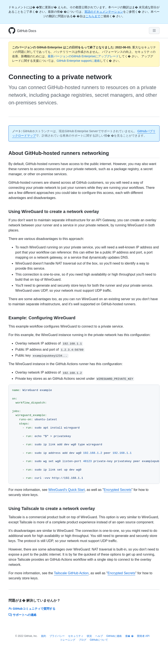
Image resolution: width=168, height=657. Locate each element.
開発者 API (143, 636)
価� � (129, 636)
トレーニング (67, 639)
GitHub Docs (26, 31)
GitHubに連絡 (114, 636)
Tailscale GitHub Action (71, 573)
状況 (89, 636)
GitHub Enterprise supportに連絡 (78, 60)
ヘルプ (99, 636)
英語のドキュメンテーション (103, 11)
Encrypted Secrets (118, 490)
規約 (43, 636)
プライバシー (57, 636)
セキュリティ (75, 636)
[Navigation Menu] (154, 30)
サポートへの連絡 (22, 614)
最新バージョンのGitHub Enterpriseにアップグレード (83, 56)
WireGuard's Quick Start (66, 490)
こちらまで (92, 16)
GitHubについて (99, 639)
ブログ (82, 639)
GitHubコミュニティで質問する (31, 608)
